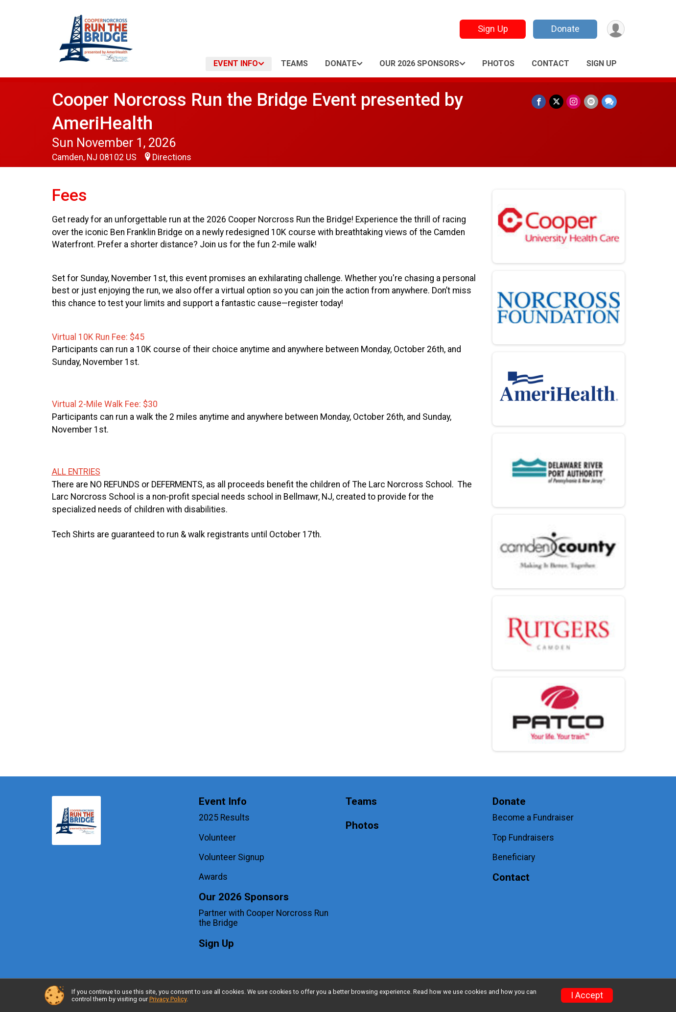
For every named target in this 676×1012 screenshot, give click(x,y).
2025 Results (224, 817)
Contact (550, 63)
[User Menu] (615, 29)
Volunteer (217, 838)
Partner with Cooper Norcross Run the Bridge (263, 918)
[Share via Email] (591, 102)
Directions (171, 157)
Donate (564, 29)
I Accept (587, 995)
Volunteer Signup (231, 857)
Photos (498, 63)
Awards (213, 877)
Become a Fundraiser (533, 817)
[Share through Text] (609, 102)
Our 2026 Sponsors (419, 63)
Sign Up (492, 29)
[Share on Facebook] (540, 102)
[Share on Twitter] (557, 102)
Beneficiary (513, 857)
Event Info (235, 63)
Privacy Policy (167, 999)
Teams (294, 63)
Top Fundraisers (523, 838)
